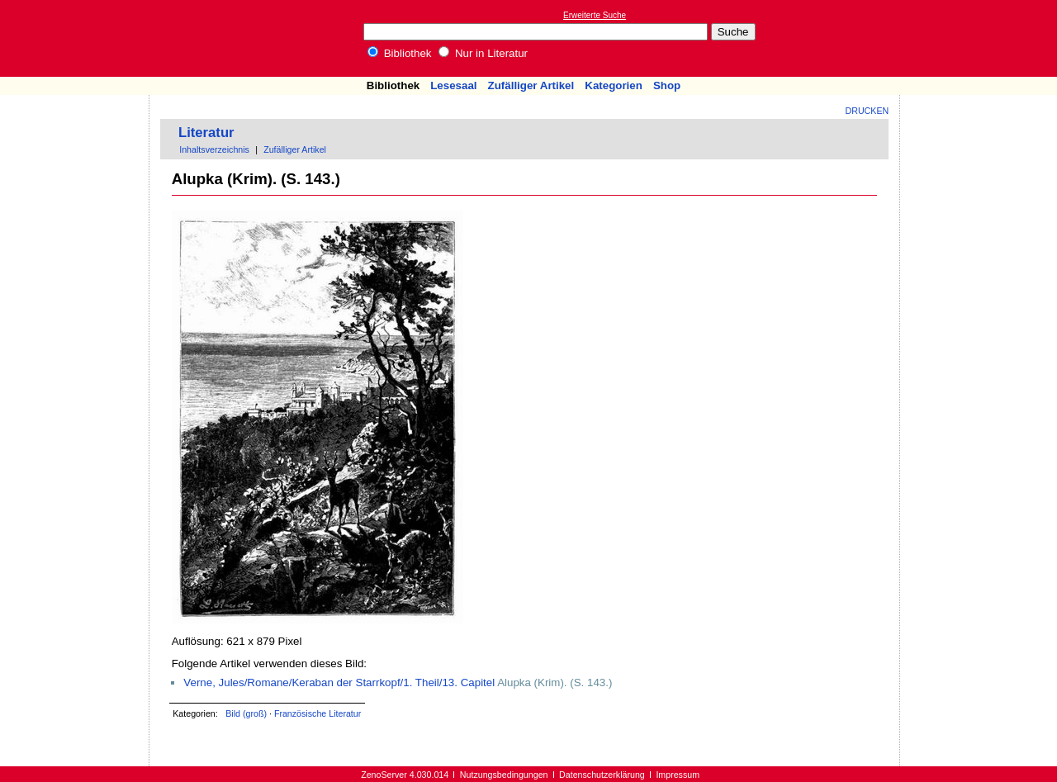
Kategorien (613, 85)
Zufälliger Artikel (531, 85)
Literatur (206, 132)
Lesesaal (453, 85)
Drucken (867, 111)
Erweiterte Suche (594, 15)
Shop (666, 85)
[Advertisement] (981, 38)
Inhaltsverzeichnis (214, 149)
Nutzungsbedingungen (504, 775)
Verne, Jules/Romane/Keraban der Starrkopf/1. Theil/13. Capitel (339, 682)
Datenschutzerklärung (602, 775)
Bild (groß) (246, 713)
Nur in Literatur (483, 53)
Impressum (677, 775)
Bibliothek (399, 53)
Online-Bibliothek (78, 38)
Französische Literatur (317, 713)
